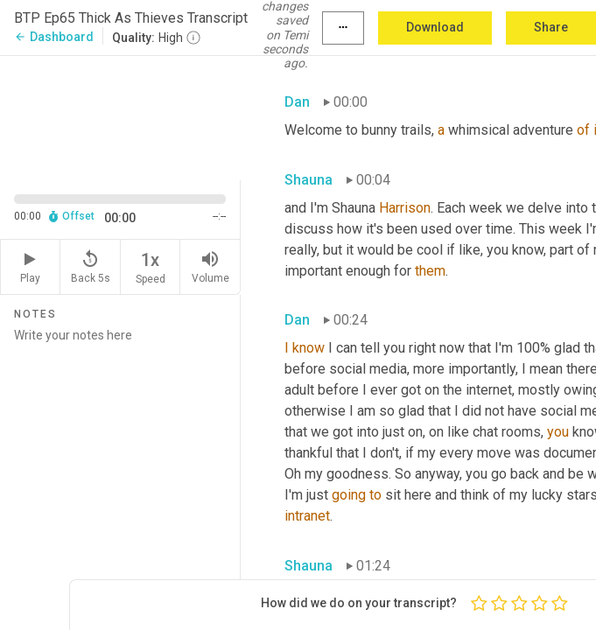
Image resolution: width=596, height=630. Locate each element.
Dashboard (54, 37)
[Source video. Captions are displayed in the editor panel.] (120, 116)
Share (551, 27)
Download (435, 27)
